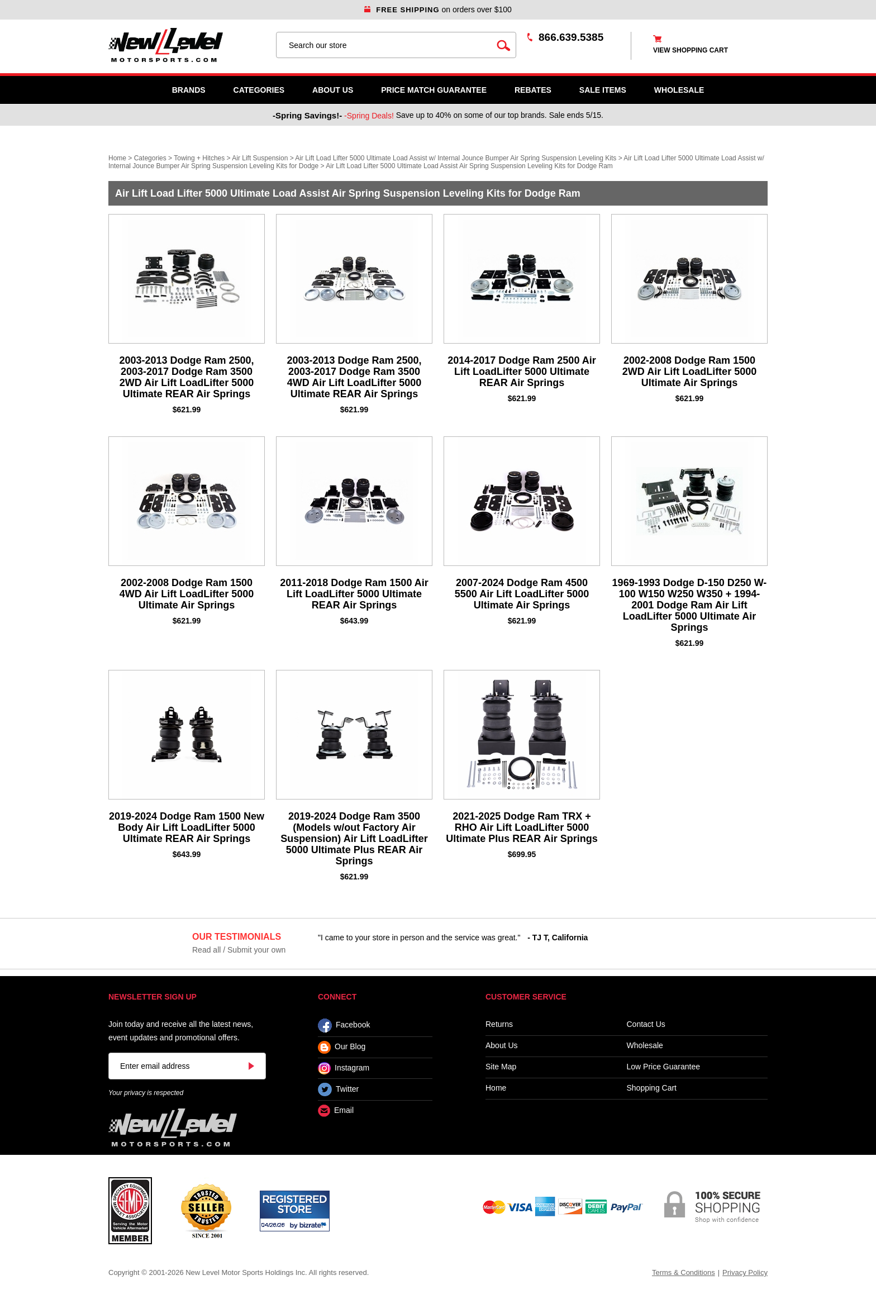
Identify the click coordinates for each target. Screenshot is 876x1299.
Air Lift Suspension (260, 158)
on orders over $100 (438, 9)
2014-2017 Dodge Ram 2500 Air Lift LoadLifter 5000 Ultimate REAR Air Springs (521, 371)
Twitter (338, 1089)
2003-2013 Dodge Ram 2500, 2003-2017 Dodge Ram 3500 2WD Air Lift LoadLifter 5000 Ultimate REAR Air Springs (186, 377)
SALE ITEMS (602, 89)
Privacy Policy (745, 1272)
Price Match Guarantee (434, 89)
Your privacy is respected (145, 1093)
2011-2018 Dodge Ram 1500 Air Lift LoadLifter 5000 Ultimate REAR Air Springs (354, 594)
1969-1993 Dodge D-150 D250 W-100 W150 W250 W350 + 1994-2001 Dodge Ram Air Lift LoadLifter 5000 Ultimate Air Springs (689, 605)
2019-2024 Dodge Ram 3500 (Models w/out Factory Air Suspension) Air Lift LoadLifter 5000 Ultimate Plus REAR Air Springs (353, 839)
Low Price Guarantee (664, 1067)
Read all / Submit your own (238, 949)
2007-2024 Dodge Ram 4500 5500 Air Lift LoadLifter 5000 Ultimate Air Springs (522, 594)
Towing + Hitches (199, 158)
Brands (189, 89)
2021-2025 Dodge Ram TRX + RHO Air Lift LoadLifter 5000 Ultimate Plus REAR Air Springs (521, 827)
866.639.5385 (571, 37)
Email (336, 1111)
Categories (259, 89)
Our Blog (341, 1047)
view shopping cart (690, 50)
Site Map (500, 1067)
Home (117, 158)
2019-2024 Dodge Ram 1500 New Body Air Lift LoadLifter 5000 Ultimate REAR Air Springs (186, 827)
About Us (332, 89)
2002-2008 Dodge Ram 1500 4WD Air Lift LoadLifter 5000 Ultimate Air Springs (187, 594)
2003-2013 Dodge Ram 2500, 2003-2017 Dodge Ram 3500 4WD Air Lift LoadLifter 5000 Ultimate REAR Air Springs (354, 377)
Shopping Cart (652, 1088)
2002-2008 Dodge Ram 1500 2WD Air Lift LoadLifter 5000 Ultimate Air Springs (689, 371)
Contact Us (646, 1024)
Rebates (533, 89)
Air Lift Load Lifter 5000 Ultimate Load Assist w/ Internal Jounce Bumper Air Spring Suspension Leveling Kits (455, 158)
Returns (499, 1024)
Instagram (343, 1068)
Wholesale (645, 1045)
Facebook (344, 1025)
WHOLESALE (679, 89)
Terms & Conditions (683, 1272)
